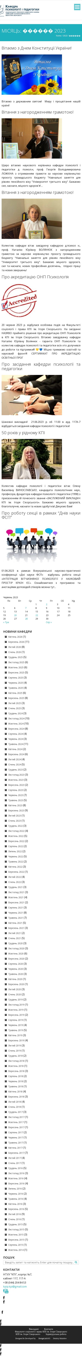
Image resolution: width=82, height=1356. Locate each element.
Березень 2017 (16, 1152)
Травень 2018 (15, 1086)
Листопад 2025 (16, 662)
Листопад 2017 (16, 1117)
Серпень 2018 (15, 1076)
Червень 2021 (15, 912)
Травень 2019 (15, 1030)
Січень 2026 (14, 652)
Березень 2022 (16, 871)
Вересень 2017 (16, 1127)
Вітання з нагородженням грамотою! (37, 112)
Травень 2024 (15, 744)
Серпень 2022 (15, 846)
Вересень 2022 (16, 841)
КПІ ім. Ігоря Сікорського (28, 1334)
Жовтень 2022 (16, 836)
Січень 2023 (14, 820)
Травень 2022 (15, 861)
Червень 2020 (15, 968)
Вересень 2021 (16, 902)
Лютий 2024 (14, 759)
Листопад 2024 (16, 718)
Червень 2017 (15, 1137)
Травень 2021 (15, 917)
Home (58, 35)
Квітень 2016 (15, 1203)
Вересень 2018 (16, 1071)
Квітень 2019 (15, 1035)
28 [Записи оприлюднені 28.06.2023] (26, 618)
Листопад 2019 (16, 1004)
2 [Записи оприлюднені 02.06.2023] (46, 604)
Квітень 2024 (15, 749)
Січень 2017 (14, 1163)
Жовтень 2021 (16, 897)
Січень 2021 (14, 938)
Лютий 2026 (14, 646)
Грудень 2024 (15, 713)
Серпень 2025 (15, 677)
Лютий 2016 (14, 1214)
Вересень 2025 (16, 672)
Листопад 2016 (16, 1173)
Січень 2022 (14, 882)
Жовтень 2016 (16, 1178)
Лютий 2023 (14, 815)
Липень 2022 (15, 851)
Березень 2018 (16, 1096)
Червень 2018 (15, 1081)
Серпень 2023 (15, 790)
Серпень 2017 (15, 1132)
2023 (65, 35)
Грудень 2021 (15, 887)
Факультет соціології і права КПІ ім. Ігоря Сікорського (41, 1332)
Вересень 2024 (16, 728)
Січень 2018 (14, 1106)
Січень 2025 (14, 708)
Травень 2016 (15, 1198)
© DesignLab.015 (43, 1338)
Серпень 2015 (15, 1244)
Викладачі (34, 1329)
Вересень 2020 (16, 958)
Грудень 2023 (15, 769)
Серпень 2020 (15, 963)
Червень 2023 (15, 795)
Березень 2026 (16, 641)
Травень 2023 (15, 800)
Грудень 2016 (15, 1168)
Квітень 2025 (15, 692)
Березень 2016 (16, 1209)
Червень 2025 (15, 682)
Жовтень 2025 (16, 667)
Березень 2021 (16, 927)
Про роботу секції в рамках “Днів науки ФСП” (41, 515)
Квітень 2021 (15, 922)
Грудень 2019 (15, 999)
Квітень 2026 (15, 636)
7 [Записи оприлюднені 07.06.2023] (25, 607)
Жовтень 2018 (16, 1065)
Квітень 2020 (15, 979)
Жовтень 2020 (16, 953)
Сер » (49, 622)
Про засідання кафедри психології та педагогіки (41, 366)
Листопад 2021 (16, 892)
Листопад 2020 (16, 948)
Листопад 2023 (16, 774)
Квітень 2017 (15, 1147)
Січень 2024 (14, 764)
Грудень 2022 (15, 825)
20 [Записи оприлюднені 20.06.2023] (15, 615)
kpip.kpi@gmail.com (15, 1286)
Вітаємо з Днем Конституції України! (37, 48)
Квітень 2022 (15, 866)
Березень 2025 (16, 698)
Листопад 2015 (16, 1229)
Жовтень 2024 (16, 723)
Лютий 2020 (14, 989)
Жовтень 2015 (16, 1234)
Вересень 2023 (16, 784)
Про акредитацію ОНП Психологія (35, 277)
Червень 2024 (15, 738)
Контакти (48, 1329)
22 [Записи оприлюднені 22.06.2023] (36, 615)
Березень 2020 (16, 984)
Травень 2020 (15, 973)
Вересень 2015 (16, 1239)
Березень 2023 (16, 810)
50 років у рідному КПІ (23, 432)
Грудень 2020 (15, 943)
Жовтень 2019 (16, 1009)
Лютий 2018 (14, 1101)
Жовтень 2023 (16, 779)
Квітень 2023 (15, 805)
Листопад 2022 (16, 830)
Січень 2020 (14, 994)
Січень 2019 (14, 1050)
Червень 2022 (15, 856)
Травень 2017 (15, 1142)
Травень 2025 (15, 687)
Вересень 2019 (16, 1014)
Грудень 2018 (15, 1055)
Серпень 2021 (15, 907)
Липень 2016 (15, 1188)
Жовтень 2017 (16, 1122)
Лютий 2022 (14, 876)
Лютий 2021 (14, 933)
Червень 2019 (15, 1025)
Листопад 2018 (16, 1060)
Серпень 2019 (15, 1019)
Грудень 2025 (15, 657)
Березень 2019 (16, 1040)
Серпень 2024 (15, 733)
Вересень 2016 (16, 1183)
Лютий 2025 (14, 703)
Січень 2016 (14, 1219)
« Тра (6, 622)
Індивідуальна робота (56, 1334)
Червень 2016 (15, 1193)
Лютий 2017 (14, 1157)
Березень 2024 (16, 754)
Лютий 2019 (14, 1045)
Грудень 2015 (15, 1224)
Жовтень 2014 (16, 1249)
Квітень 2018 (15, 1091)
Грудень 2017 (15, 1111)
